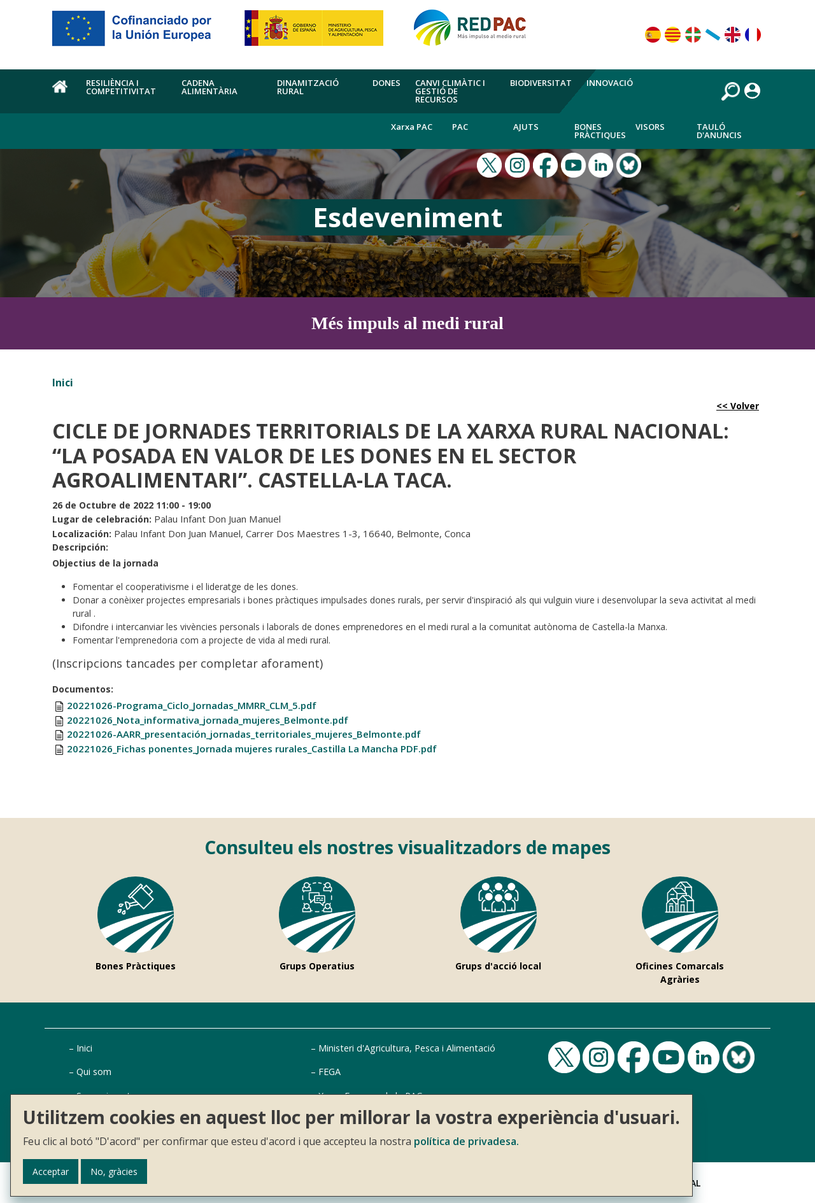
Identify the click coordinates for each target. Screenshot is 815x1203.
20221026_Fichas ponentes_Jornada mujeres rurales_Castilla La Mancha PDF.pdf (252, 748)
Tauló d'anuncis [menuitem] (719, 131)
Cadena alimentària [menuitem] (209, 87)
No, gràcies (114, 1171)
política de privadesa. (466, 1141)
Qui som (93, 1072)
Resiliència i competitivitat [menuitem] (121, 87)
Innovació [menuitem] (609, 82)
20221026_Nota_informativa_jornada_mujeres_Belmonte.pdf (207, 720)
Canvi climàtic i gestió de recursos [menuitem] (450, 91)
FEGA (329, 1072)
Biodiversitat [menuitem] (541, 82)
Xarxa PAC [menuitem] (411, 126)
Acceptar (50, 1171)
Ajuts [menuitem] (526, 126)
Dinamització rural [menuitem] (308, 87)
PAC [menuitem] (460, 126)
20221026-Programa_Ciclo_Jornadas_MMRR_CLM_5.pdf (191, 705)
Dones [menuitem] (386, 82)
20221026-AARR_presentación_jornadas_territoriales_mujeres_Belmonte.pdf (244, 734)
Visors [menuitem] (650, 126)
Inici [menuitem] (61, 93)
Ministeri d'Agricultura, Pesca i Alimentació (406, 1048)
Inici (62, 383)
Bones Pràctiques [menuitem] (600, 131)
